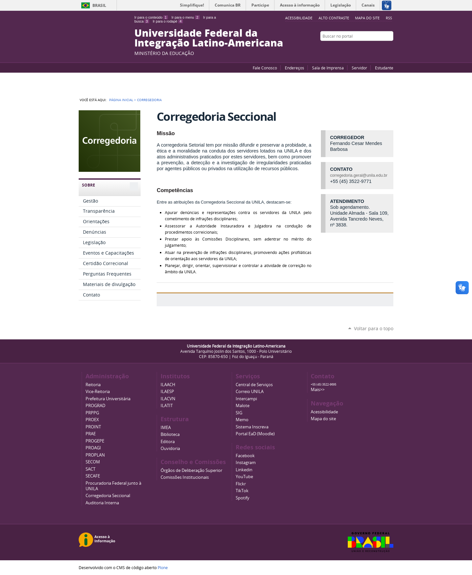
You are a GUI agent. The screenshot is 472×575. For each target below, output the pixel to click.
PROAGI (93, 448)
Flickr (382, 48)
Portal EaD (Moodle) (255, 434)
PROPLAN (95, 455)
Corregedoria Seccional (108, 495)
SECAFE (93, 476)
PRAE (91, 434)
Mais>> (317, 389)
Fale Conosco (265, 67)
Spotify (242, 498)
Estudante (384, 67)
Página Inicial (121, 100)
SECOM (93, 462)
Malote (242, 405)
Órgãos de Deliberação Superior (191, 470)
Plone (163, 567)
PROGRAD (95, 405)
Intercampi (246, 399)
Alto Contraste (334, 17)
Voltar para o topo (373, 328)
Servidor (359, 67)
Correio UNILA (250, 391)
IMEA (166, 427)
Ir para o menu (185, 17)
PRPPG (92, 413)
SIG (239, 413)
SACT (90, 469)
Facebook (373, 48)
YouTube (365, 48)
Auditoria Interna (102, 503)
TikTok (242, 491)
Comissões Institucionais (185, 477)
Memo (242, 419)
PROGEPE (95, 441)
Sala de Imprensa (328, 67)
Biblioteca (170, 434)
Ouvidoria (170, 448)
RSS (389, 17)
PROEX (92, 419)
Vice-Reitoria (98, 391)
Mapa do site (367, 17)
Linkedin (244, 470)
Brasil (99, 5)
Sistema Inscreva (252, 427)
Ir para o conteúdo (151, 17)
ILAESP (167, 391)
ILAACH (168, 384)
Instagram (390, 48)
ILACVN (168, 399)
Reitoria (93, 384)
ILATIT (167, 405)
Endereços (294, 67)
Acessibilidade (324, 412)
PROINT (93, 427)
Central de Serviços (254, 384)
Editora (168, 441)
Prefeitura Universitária (108, 399)
